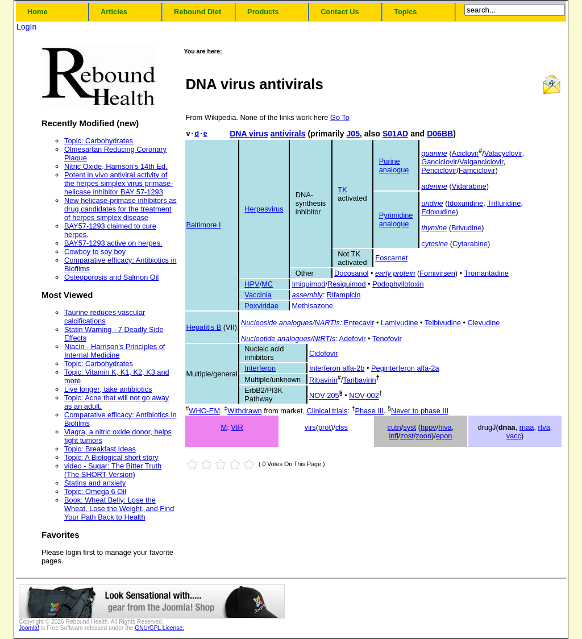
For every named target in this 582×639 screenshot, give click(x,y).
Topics (405, 11)
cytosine (434, 243)
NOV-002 (364, 396)
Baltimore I (203, 225)
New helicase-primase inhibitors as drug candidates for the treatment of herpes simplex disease (120, 209)
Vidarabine (469, 186)
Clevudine (484, 322)
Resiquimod (346, 284)
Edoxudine (438, 212)
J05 (353, 133)
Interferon (260, 368)
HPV (251, 284)
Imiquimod (308, 284)
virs (310, 427)
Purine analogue (394, 165)
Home (37, 11)
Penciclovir (438, 170)
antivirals (288, 133)
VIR (237, 427)
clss (341, 427)
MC (267, 284)
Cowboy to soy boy (95, 251)
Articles (114, 11)
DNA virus (249, 133)
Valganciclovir (481, 161)
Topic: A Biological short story (111, 457)
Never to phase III (419, 411)
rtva (544, 427)
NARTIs (327, 322)
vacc (513, 435)
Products (262, 11)
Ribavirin (323, 380)
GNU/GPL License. (159, 628)
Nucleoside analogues (277, 322)
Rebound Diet (197, 11)
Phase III (369, 411)
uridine (432, 203)
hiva (444, 427)
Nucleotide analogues (276, 338)
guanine (434, 153)
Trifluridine (504, 203)
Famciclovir (477, 170)
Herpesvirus (263, 209)
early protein (395, 273)
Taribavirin (359, 380)
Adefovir (352, 338)
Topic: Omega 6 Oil (95, 491)
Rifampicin (344, 295)
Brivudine (466, 227)
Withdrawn (244, 411)
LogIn (26, 26)
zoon (423, 435)
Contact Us (340, 11)
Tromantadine (486, 273)
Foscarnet (391, 258)
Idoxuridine (466, 203)
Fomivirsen (437, 273)
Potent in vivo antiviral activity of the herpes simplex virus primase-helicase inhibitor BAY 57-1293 (118, 183)
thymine (434, 227)
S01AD (395, 133)
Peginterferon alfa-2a (405, 368)
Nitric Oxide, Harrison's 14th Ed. (116, 166)
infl (393, 435)
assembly (307, 295)
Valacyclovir (503, 153)
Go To (340, 117)
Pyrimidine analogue (396, 219)
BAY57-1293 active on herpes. (113, 243)
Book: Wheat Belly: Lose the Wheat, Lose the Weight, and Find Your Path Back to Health (119, 508)
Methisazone (312, 305)
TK (342, 189)
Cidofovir (323, 353)
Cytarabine (470, 243)
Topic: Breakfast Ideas (100, 449)
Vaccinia (257, 295)
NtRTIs (324, 338)
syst (409, 427)
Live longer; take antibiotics (108, 389)
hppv (428, 427)
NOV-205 (324, 396)
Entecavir (359, 322)
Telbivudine (443, 322)
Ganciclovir (439, 161)
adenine (434, 186)
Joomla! (29, 628)
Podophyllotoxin (397, 284)
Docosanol (351, 273)
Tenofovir (387, 338)
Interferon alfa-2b (336, 368)
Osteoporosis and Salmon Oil (111, 277)
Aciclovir (465, 153)
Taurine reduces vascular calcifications (104, 316)
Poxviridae (261, 305)
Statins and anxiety (95, 483)
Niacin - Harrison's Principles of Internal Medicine (114, 350)
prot (324, 427)
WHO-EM (204, 411)
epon (444, 435)
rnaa (526, 427)
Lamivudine (399, 322)
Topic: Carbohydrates (98, 140)
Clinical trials (327, 411)
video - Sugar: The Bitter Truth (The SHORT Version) (112, 470)
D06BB (440, 133)
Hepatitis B (203, 327)
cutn (394, 427)
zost (406, 435)
